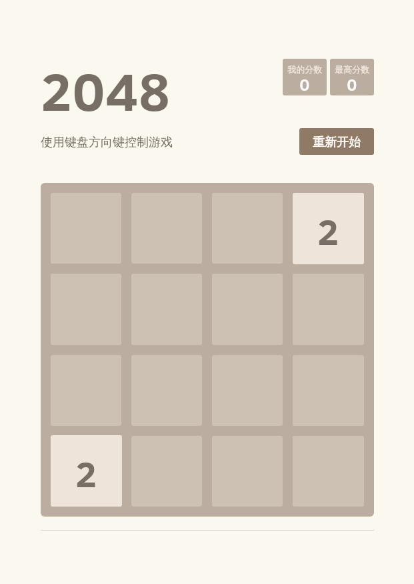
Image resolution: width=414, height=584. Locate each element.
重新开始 (337, 141)
